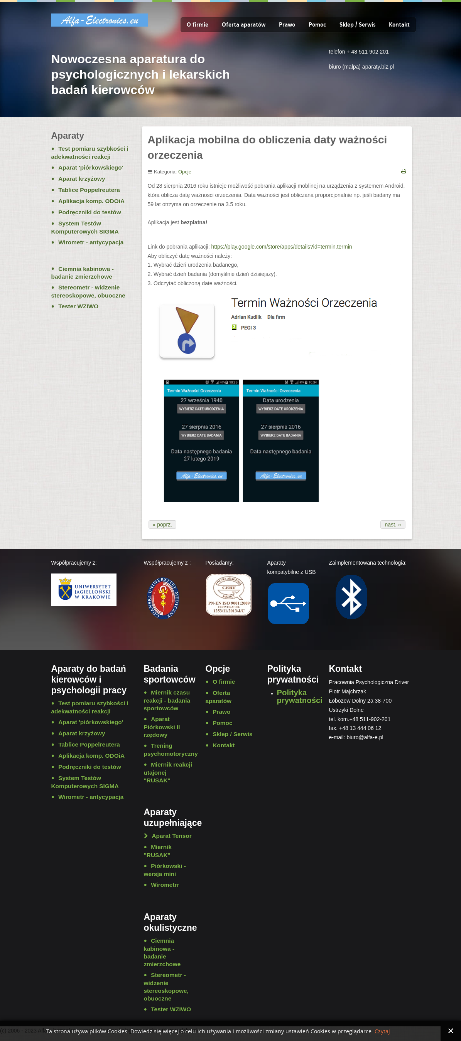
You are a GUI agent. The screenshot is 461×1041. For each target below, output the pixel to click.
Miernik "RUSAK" (158, 851)
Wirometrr (165, 884)
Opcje (184, 172)
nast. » (393, 524)
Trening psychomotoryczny (169, 749)
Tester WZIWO (78, 306)
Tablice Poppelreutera (89, 190)
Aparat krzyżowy (81, 178)
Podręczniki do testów (89, 212)
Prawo (287, 25)
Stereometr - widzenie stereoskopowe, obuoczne (88, 291)
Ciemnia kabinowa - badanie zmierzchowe (82, 273)
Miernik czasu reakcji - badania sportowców (167, 700)
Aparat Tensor (172, 835)
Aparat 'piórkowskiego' (90, 167)
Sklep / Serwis (357, 25)
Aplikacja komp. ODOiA (91, 201)
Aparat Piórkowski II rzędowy (162, 727)
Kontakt (399, 25)
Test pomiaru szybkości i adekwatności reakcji (90, 152)
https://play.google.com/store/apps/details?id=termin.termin (281, 247)
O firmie (197, 25)
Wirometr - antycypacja (90, 242)
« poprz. (162, 524)
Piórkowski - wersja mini (165, 870)
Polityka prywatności (300, 696)
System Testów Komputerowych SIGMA (85, 227)
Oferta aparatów (243, 25)
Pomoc (317, 25)
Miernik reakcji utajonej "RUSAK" (168, 772)
